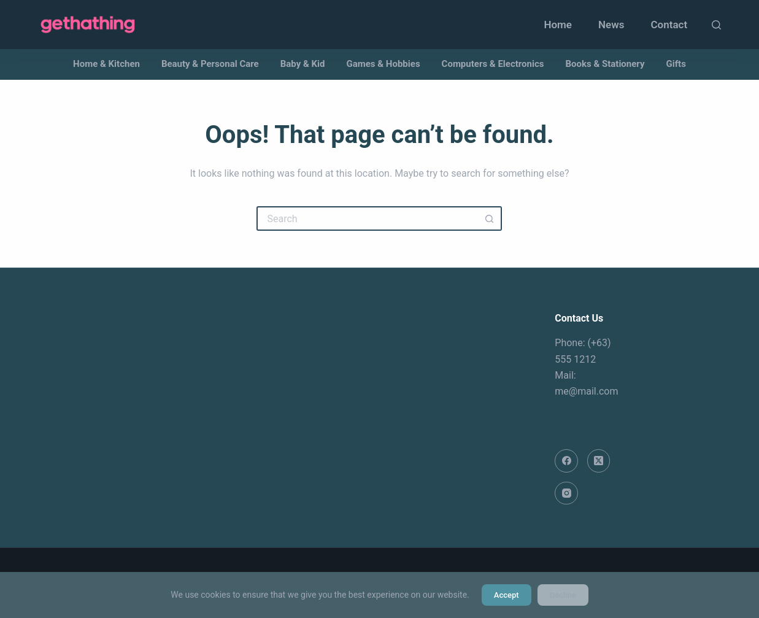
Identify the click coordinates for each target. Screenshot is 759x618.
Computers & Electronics (493, 63)
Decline (563, 595)
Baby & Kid (302, 63)
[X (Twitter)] (599, 461)
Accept (506, 595)
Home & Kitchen (106, 63)
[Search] (716, 24)
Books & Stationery (604, 63)
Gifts (676, 63)
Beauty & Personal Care (210, 63)
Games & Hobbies (383, 63)
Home (558, 24)
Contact (668, 24)
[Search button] (489, 218)
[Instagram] (566, 493)
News (611, 24)
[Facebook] (566, 461)
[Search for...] (366, 218)
